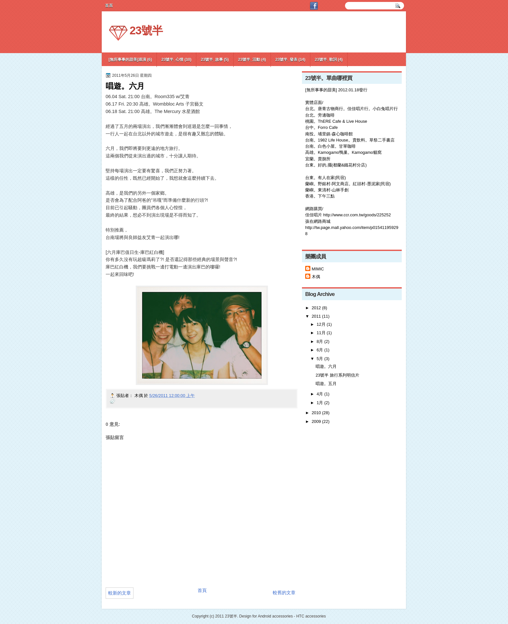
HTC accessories (311, 616)
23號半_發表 (286, 59)
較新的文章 (119, 593)
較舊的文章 (284, 592)
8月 (320, 341)
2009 (316, 421)
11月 (321, 332)
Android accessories (275, 616)
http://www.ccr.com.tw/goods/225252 (357, 214)
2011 (316, 316)
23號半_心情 (172, 59)
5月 (320, 358)
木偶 (316, 276)
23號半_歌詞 (326, 59)
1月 (320, 402)
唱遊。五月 (326, 383)
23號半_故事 (212, 59)
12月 (321, 324)
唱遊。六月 (326, 366)
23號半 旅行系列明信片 (337, 375)
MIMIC (318, 269)
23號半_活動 (249, 59)
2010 (316, 412)
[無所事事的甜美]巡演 (127, 59)
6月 (320, 349)
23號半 (146, 30)
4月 (320, 393)
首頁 (202, 590)
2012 (316, 307)
